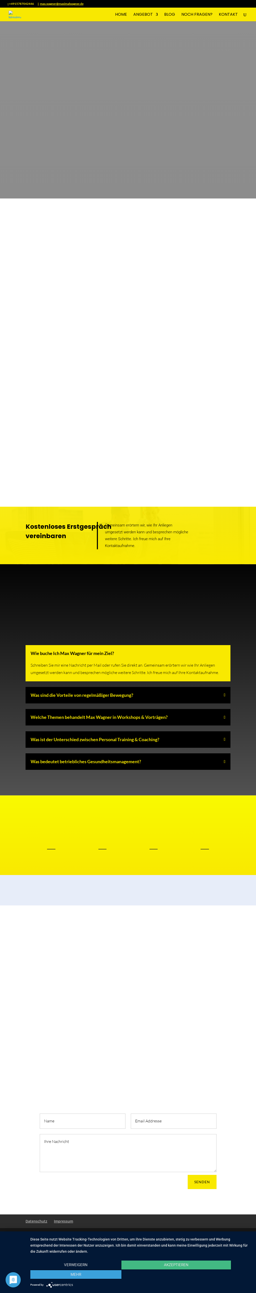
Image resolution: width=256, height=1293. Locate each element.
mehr (217, 1275)
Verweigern (63, 1275)
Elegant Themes (61, 1234)
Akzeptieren (140, 1275)
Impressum (63, 1221)
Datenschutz (36, 1221)
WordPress (109, 1234)
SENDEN (202, 1182)
